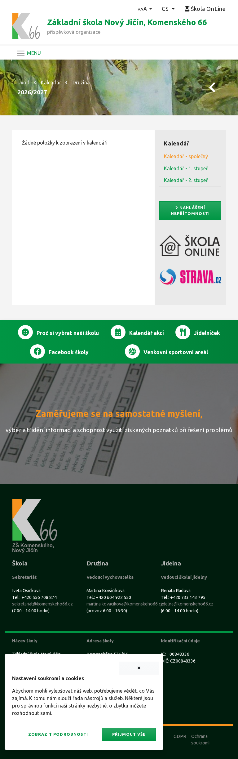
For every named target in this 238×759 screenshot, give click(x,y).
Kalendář (51, 82)
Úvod (23, 82)
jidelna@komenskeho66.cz (187, 603)
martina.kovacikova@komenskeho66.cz (124, 603)
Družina (81, 82)
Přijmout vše (129, 734)
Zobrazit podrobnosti (58, 734)
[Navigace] (28, 53)
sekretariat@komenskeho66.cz (42, 603)
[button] (145, 8)
